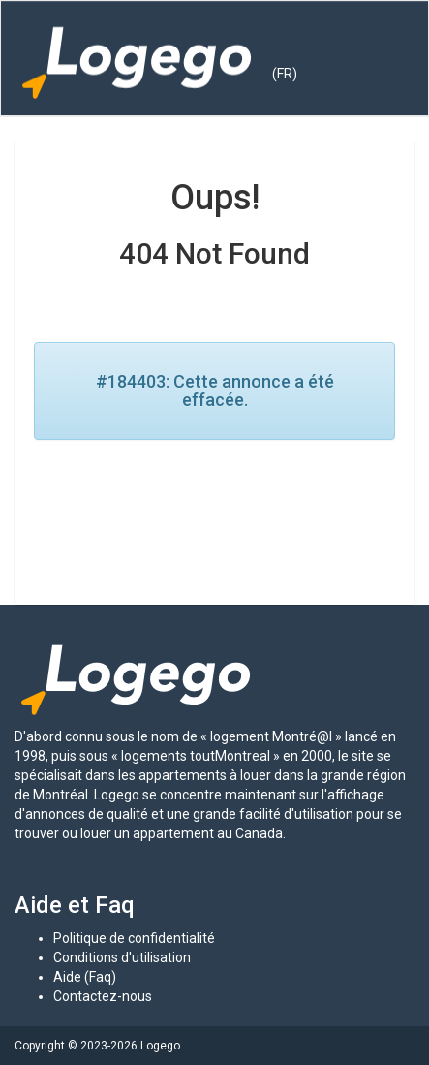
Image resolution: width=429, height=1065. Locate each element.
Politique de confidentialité (134, 938)
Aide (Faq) (84, 977)
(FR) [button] (284, 73)
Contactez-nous (102, 996)
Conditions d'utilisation (122, 957)
